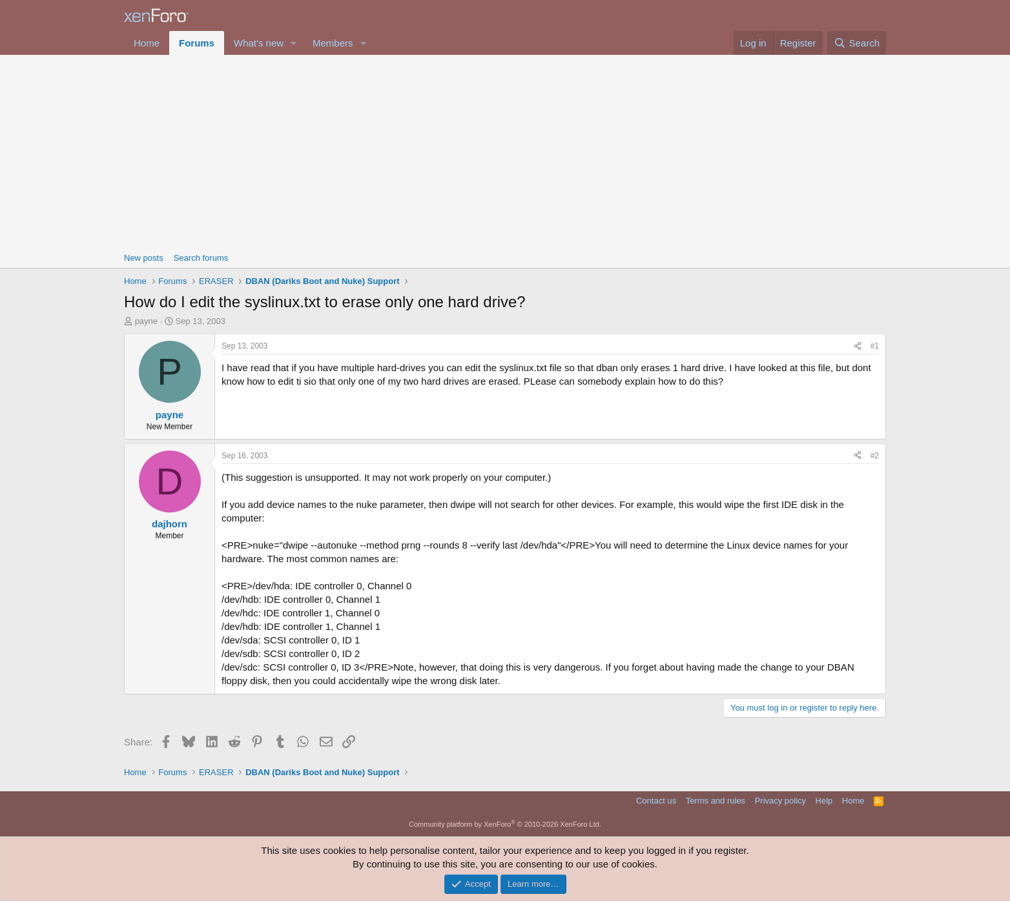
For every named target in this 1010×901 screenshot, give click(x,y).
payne (146, 321)
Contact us (656, 800)
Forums (196, 42)
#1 (875, 345)
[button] (294, 43)
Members (333, 42)
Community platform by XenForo (505, 824)
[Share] (857, 346)
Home (147, 42)
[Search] (856, 43)
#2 (875, 455)
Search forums (201, 258)
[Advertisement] (505, 151)
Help (824, 800)
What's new (258, 42)
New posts (143, 258)
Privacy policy (780, 800)
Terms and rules (715, 800)
